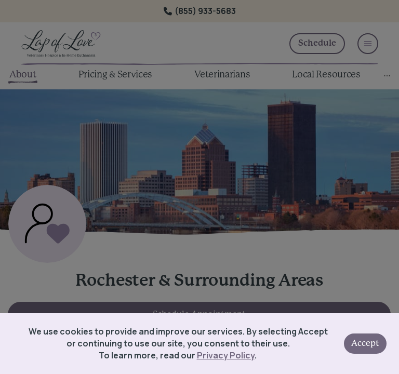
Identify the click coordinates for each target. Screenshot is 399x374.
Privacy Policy (226, 355)
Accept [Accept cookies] (365, 343)
